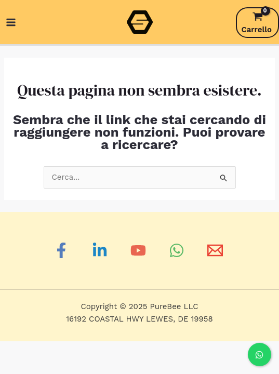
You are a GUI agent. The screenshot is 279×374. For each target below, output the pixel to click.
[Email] (217, 250)
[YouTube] (140, 250)
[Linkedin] (101, 250)
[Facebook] (63, 250)
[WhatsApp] (178, 250)
